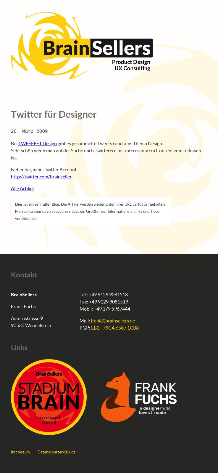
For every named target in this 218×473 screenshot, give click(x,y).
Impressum (20, 452)
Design (37, 143)
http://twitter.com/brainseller (41, 176)
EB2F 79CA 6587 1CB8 (115, 327)
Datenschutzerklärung (56, 452)
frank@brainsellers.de (113, 320)
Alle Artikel (22, 188)
